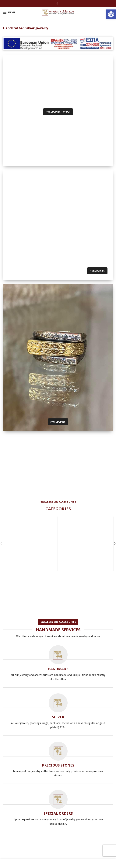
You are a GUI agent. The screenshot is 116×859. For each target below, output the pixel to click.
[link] (111, 14)
